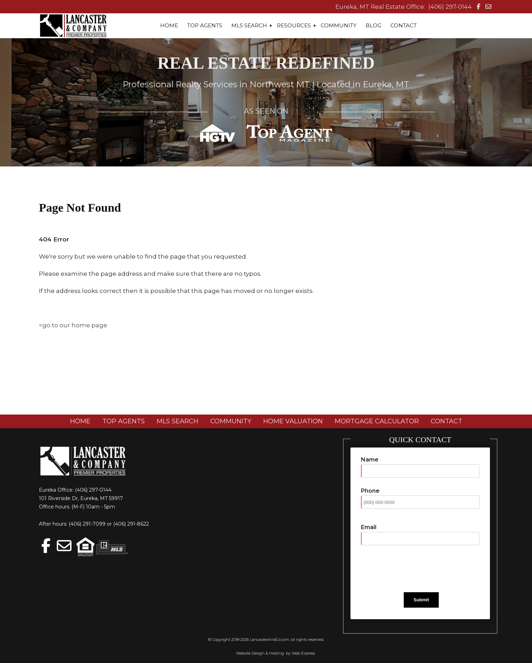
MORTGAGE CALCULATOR (377, 421)
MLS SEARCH (177, 421)
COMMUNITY (230, 421)
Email (368, 527)
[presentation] (414, 568)
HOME (80, 421)
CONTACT (446, 421)
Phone (370, 490)
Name (369, 459)
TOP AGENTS (123, 421)
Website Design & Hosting (260, 653)
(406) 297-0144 (450, 6)
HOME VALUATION (293, 421)
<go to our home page (73, 325)
